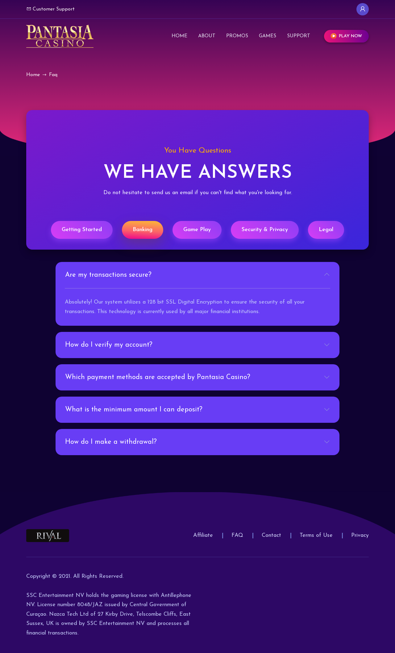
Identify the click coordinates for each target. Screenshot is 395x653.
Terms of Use (316, 535)
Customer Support (50, 9)
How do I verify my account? (108, 345)
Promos (237, 35)
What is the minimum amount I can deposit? (133, 409)
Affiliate (203, 535)
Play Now (346, 36)
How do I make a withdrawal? (111, 442)
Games (267, 35)
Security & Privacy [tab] (265, 230)
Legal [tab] (326, 230)
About (206, 35)
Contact (271, 535)
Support (298, 35)
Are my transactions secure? (108, 275)
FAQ (237, 535)
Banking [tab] (142, 230)
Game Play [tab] (197, 230)
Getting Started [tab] (82, 230)
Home (179, 35)
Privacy (360, 535)
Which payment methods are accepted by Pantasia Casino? (157, 377)
